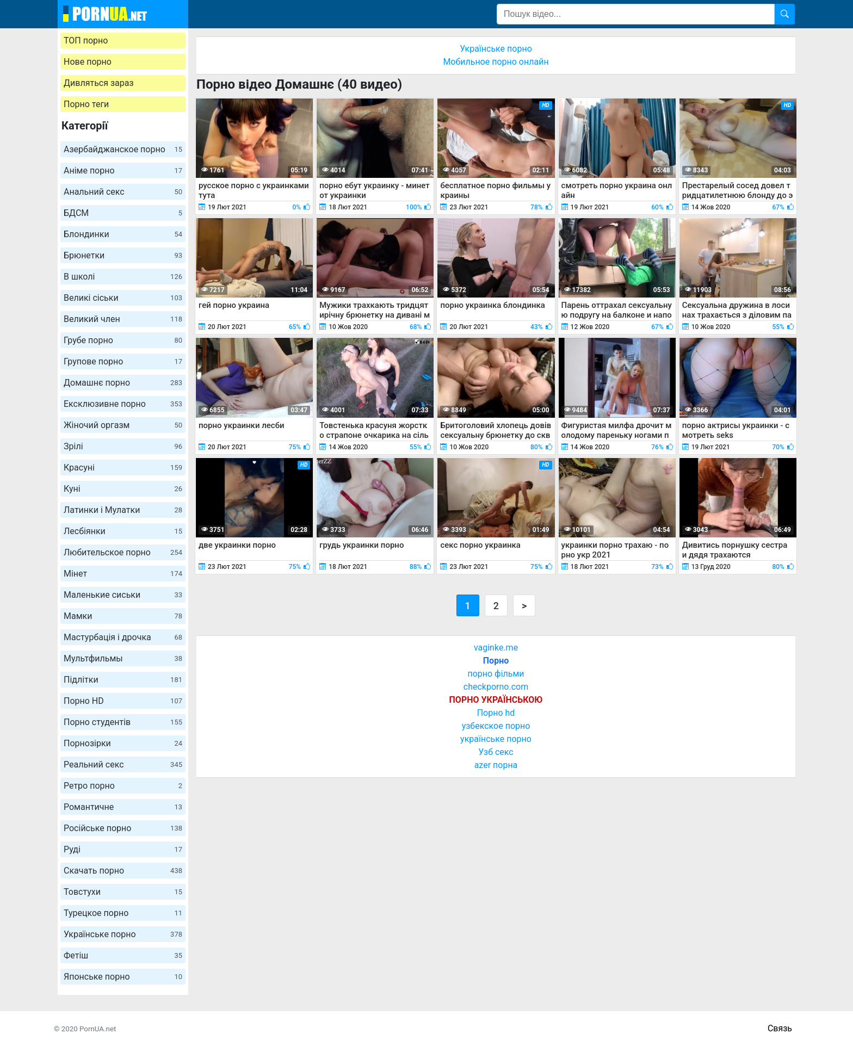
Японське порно (123, 976)
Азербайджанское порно (123, 149)
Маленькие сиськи (123, 595)
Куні (123, 489)
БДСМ (123, 213)
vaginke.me (496, 647)
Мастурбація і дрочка (123, 637)
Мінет (123, 573)
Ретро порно (123, 786)
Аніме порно (123, 170)
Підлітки (123, 679)
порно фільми (495, 674)
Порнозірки (123, 743)
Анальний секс (123, 192)
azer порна (496, 765)
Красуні (123, 467)
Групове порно (123, 361)
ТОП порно (86, 40)
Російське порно (123, 828)
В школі (123, 276)
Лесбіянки (123, 531)
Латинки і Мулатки (123, 510)
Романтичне (123, 807)
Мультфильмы (123, 658)
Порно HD (123, 701)
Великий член (123, 319)
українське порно (495, 739)
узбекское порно (496, 726)
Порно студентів (123, 722)
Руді (123, 849)
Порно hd (496, 713)
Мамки (123, 616)
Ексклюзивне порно (123, 404)
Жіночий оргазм (123, 425)
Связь (780, 1028)
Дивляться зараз (99, 83)
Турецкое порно (123, 913)
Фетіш (123, 955)
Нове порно (88, 62)
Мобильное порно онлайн (495, 62)
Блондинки (123, 234)
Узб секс (495, 752)
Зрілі (123, 446)
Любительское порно (123, 552)
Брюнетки (123, 255)
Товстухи (123, 892)
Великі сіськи (123, 298)
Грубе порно (123, 340)
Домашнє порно (123, 382)
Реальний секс (123, 764)
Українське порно (123, 934)
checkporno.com (495, 687)
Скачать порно (123, 870)
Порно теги (86, 104)
